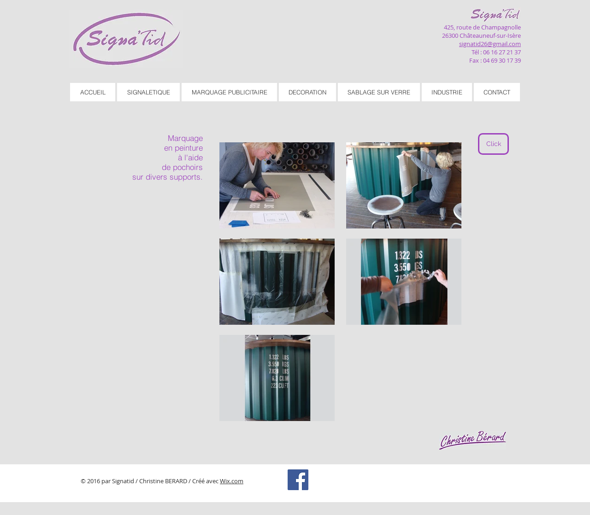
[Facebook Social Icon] (298, 479)
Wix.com (231, 481)
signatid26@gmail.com (490, 44)
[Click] (493, 144)
